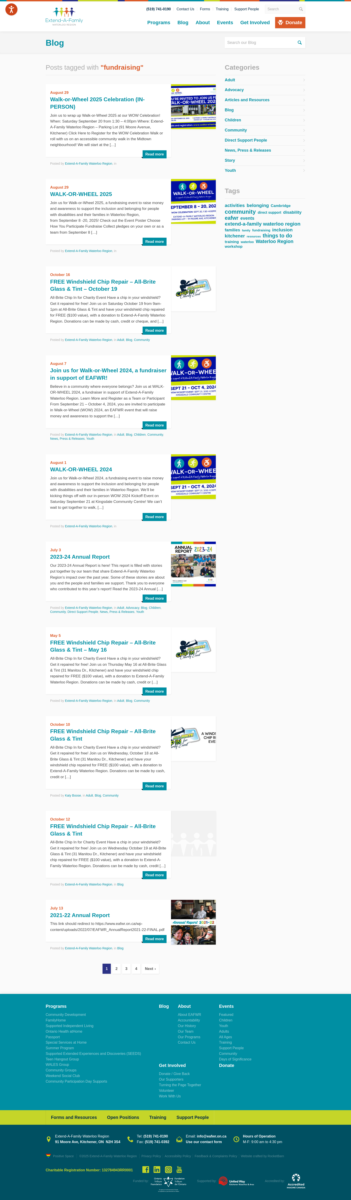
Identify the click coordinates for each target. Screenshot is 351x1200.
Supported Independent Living (70, 1024)
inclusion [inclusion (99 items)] (282, 229)
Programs (158, 22)
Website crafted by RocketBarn (266, 1155)
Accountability (189, 1019)
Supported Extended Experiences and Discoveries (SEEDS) (93, 1052)
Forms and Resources (74, 1116)
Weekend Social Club (63, 1074)
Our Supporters (171, 1078)
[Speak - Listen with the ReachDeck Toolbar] (11, 9)
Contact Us (185, 9)
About (203, 22)
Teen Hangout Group (62, 1057)
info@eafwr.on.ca (211, 1135)
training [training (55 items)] (232, 241)
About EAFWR (189, 1013)
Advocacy (132, 606)
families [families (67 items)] (232, 230)
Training (222, 9)
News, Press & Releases (67, 437)
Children (140, 433)
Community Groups (61, 1069)
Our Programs (189, 1035)
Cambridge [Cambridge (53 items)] (281, 205)
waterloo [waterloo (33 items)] (247, 241)
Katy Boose (73, 794)
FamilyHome (56, 1019)
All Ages (225, 1035)
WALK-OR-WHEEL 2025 (82, 193)
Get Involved (255, 22)
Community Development (66, 1013)
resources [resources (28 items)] (254, 236)
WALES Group (57, 1063)
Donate (293, 22)
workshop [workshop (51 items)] (233, 246)
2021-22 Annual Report (81, 913)
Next (149, 967)
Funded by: (141, 1180)
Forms (205, 9)
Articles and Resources (247, 99)
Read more (154, 153)
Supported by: (206, 1180)
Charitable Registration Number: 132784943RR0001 (89, 1168)
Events (225, 22)
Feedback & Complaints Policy (218, 1155)
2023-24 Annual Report (81, 555)
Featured (226, 1013)
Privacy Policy (151, 1155)
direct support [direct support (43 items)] (269, 212)
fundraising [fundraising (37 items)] (261, 230)
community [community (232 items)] (240, 211)
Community (142, 339)
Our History (187, 1024)
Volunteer (166, 1089)
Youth (90, 437)
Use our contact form (204, 1141)
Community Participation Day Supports (76, 1080)
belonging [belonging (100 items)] (258, 205)
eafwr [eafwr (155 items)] (231, 217)
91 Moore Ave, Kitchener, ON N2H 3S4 (87, 1141)
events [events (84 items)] (247, 218)
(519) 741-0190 (158, 9)
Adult (120, 339)
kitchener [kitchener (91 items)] (235, 235)
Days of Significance (235, 1057)
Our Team (185, 1030)
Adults (224, 1030)
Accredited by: (275, 1180)
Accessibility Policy (179, 1155)
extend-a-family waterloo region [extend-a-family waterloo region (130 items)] (262, 223)
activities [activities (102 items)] (235, 205)
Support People (246, 9)
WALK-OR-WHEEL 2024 (82, 468)
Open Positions (126, 1116)
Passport (53, 1035)
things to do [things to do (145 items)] (277, 235)
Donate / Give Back (174, 1072)
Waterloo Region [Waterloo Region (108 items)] (274, 241)
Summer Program (60, 1046)
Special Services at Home (66, 1041)
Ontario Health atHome (64, 1030)
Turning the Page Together (180, 1083)
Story (230, 160)
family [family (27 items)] (246, 230)
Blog (183, 22)
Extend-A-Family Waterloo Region (88, 163)
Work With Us (170, 1094)
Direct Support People (83, 610)
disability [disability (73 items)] (292, 212)
